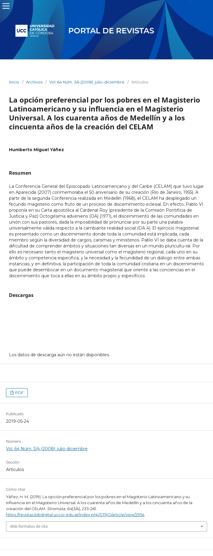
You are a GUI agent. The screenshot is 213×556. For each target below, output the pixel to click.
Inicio (14, 82)
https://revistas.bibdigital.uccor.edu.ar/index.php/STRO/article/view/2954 (75, 514)
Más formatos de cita (29, 526)
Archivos (34, 82)
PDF (19, 392)
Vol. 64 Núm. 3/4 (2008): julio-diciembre (86, 82)
